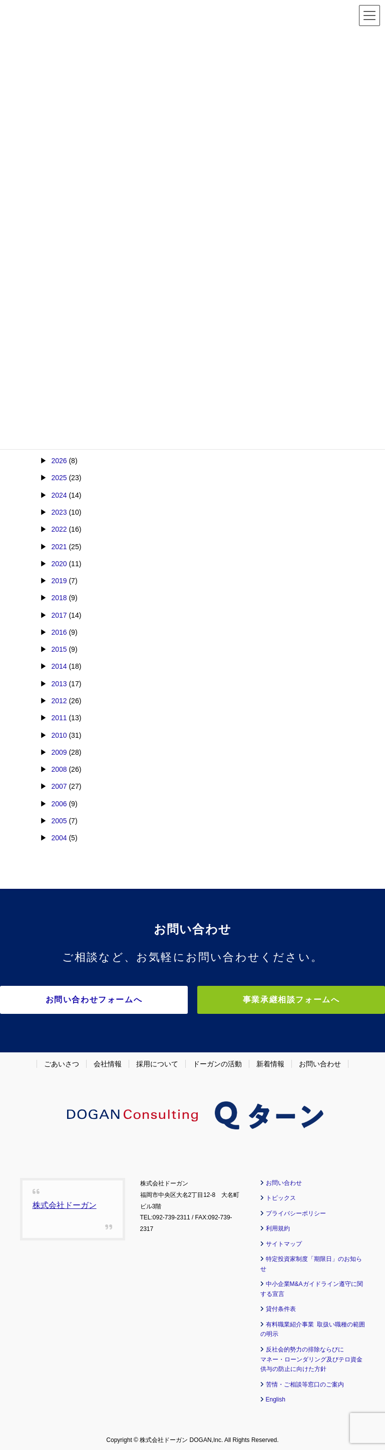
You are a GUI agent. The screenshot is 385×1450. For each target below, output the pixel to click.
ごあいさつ (61, 1060)
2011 (59, 718)
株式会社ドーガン (65, 1201)
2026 (59, 461)
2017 (59, 615)
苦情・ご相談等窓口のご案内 (305, 1380)
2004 (59, 838)
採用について (157, 1060)
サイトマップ (284, 1240)
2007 (59, 786)
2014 (59, 666)
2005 (59, 821)
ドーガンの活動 (217, 1060)
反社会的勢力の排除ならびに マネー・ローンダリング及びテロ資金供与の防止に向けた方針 (311, 1355)
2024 (59, 495)
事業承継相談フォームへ (280, 999)
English (275, 1395)
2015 (59, 649)
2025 (59, 478)
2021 (59, 547)
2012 (59, 701)
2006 (59, 804)
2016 (59, 632)
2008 (59, 769)
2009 (59, 752)
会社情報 (108, 1060)
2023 (59, 512)
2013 (59, 684)
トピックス (281, 1194)
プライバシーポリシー (296, 1209)
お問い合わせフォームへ (105, 999)
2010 (59, 735)
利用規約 (278, 1224)
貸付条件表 (281, 1305)
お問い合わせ (320, 1060)
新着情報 (270, 1060)
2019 (59, 581)
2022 (59, 529)
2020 (59, 564)
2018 (59, 598)
